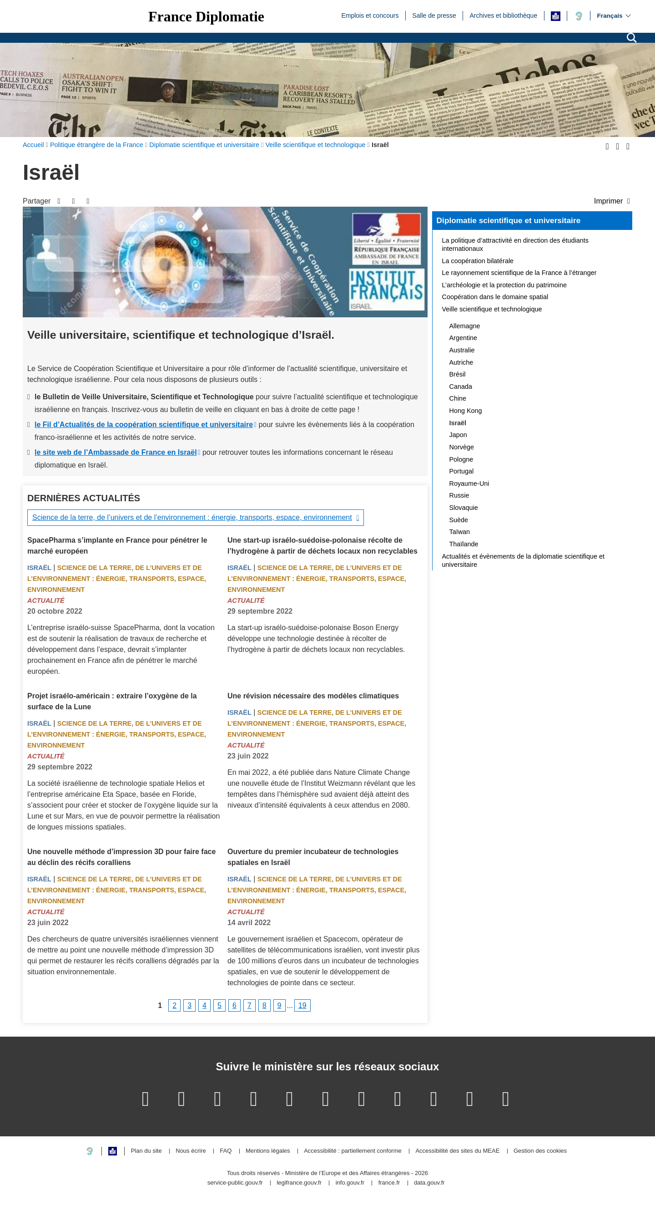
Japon (458, 434)
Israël (39, 567)
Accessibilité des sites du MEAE (457, 1151)
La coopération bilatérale (478, 261)
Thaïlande (464, 544)
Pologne (461, 459)
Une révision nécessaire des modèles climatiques (313, 696)
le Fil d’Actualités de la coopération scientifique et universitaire (144, 424)
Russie (459, 495)
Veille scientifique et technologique (492, 309)
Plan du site (146, 1151)
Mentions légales (268, 1151)
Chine (458, 398)
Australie (462, 350)
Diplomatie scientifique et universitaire (509, 220)
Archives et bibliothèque (504, 15)
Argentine (463, 337)
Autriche (461, 362)
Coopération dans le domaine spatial (495, 296)
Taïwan (459, 531)
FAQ (226, 1151)
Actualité (46, 600)
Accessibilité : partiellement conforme (353, 1151)
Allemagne (464, 326)
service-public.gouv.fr (235, 1183)
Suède (459, 520)
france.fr (389, 1183)
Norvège (461, 447)
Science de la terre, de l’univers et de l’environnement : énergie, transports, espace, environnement (192, 517)
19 (302, 1005)
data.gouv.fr (429, 1183)
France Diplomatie (206, 16)
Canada (460, 386)
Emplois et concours (369, 15)
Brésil (457, 374)
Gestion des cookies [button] (540, 1151)
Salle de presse (434, 15)
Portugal (461, 471)
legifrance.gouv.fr (299, 1183)
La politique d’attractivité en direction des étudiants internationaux (515, 244)
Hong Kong (465, 410)
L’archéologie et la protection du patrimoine (504, 285)
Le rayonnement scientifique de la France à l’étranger (519, 272)
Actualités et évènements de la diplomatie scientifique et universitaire (523, 560)
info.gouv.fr (350, 1183)
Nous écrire (191, 1151)
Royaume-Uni (469, 483)
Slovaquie (463, 507)
